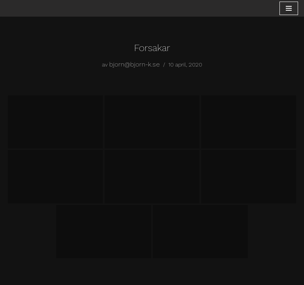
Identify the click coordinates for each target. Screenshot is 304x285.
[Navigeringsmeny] (288, 8)
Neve (117, 276)
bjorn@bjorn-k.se (134, 64)
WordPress (178, 276)
